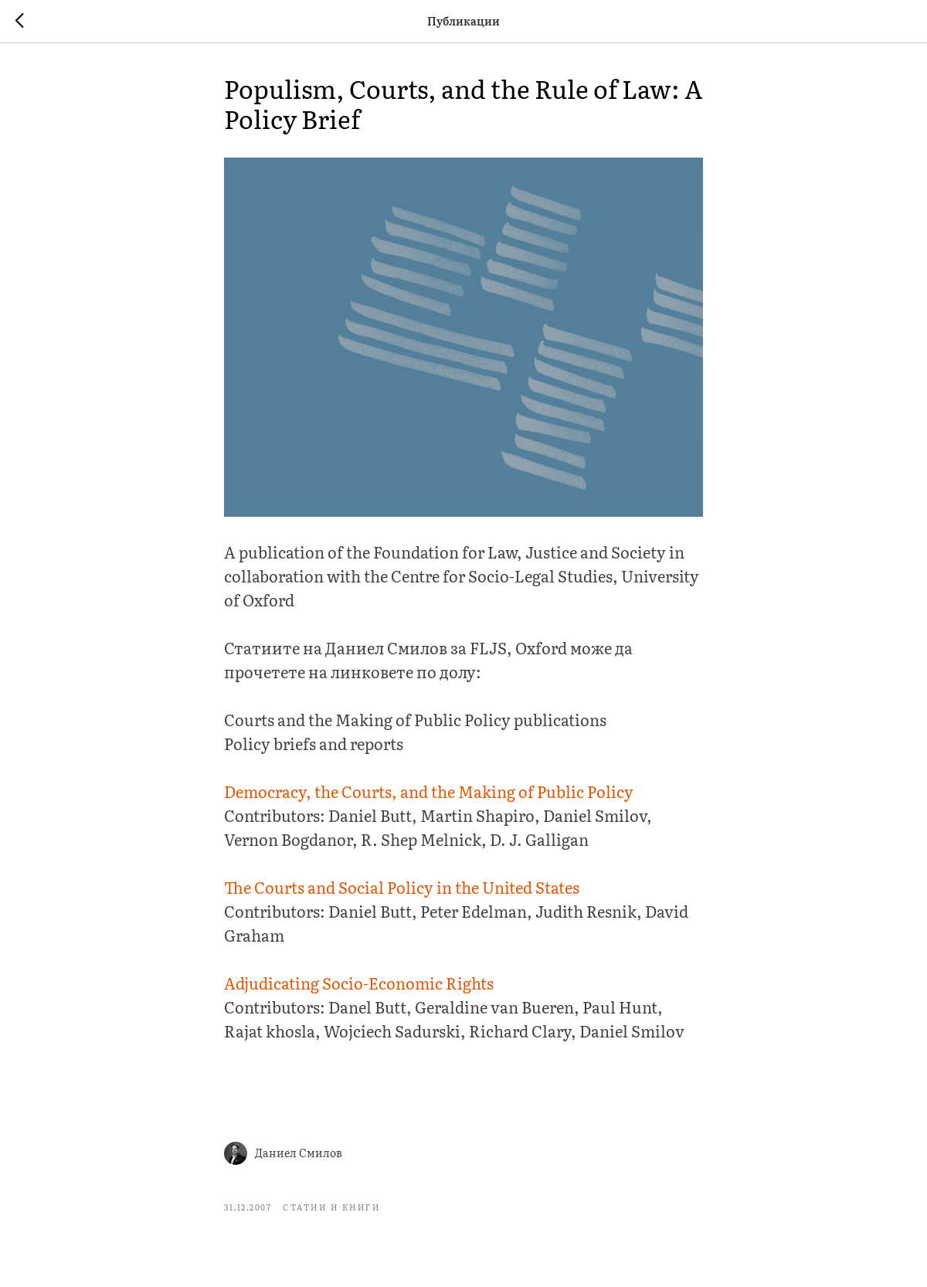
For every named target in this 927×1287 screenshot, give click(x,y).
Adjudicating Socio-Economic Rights (359, 982)
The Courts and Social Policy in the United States (401, 886)
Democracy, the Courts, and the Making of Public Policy (428, 791)
